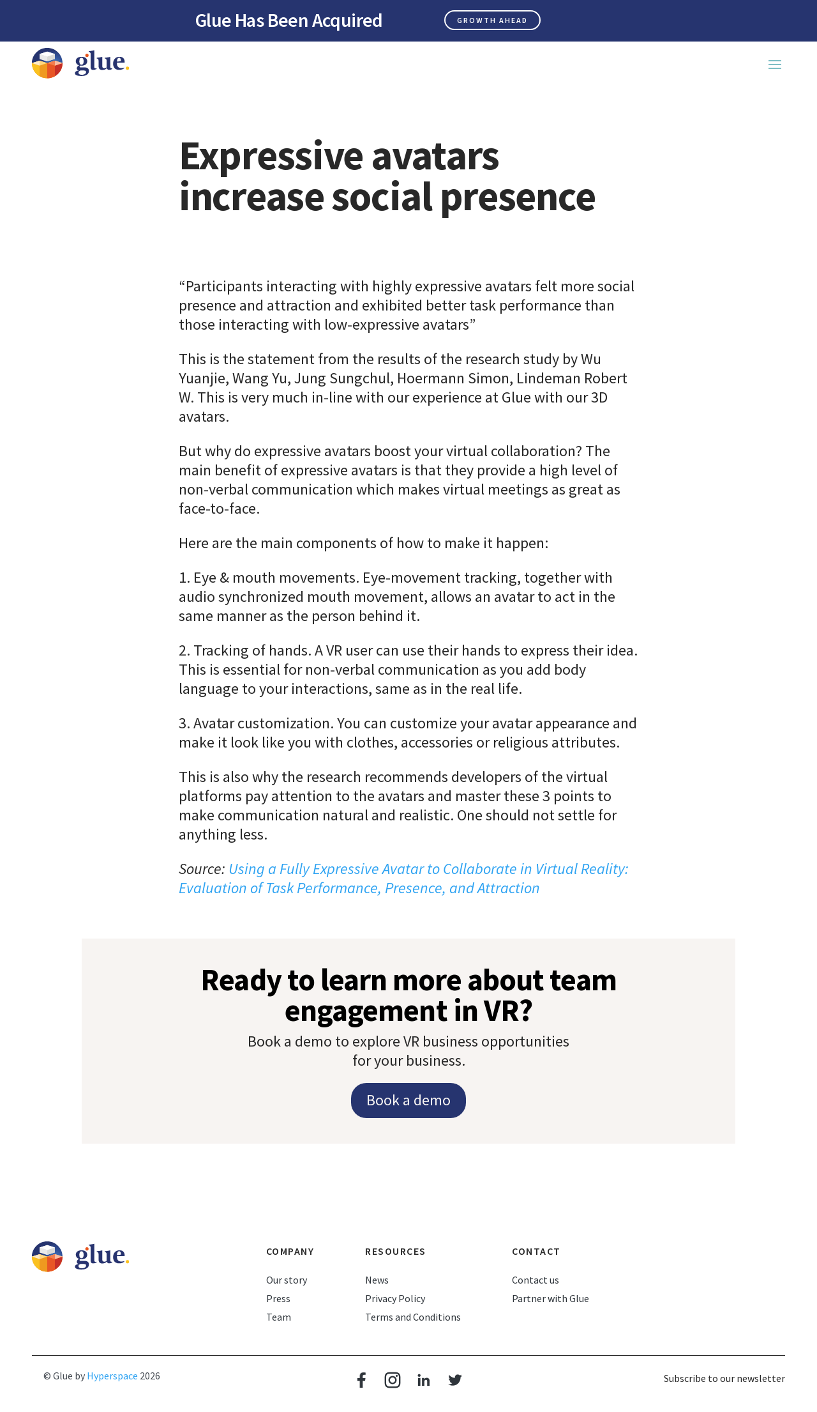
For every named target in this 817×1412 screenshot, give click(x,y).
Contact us (535, 1279)
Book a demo (408, 1100)
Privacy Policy (395, 1298)
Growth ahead (492, 20)
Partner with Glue (550, 1298)
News (377, 1279)
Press (278, 1298)
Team (278, 1316)
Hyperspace (112, 1375)
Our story (286, 1279)
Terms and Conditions (413, 1316)
